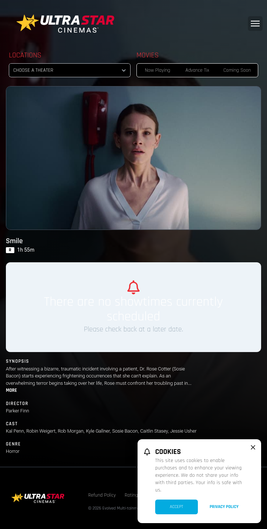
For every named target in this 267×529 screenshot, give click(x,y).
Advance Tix (197, 70)
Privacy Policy (224, 507)
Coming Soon (237, 70)
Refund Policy (102, 495)
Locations (25, 55)
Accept (177, 507)
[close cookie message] (253, 447)
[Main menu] (255, 23)
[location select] (70, 70)
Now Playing (157, 70)
